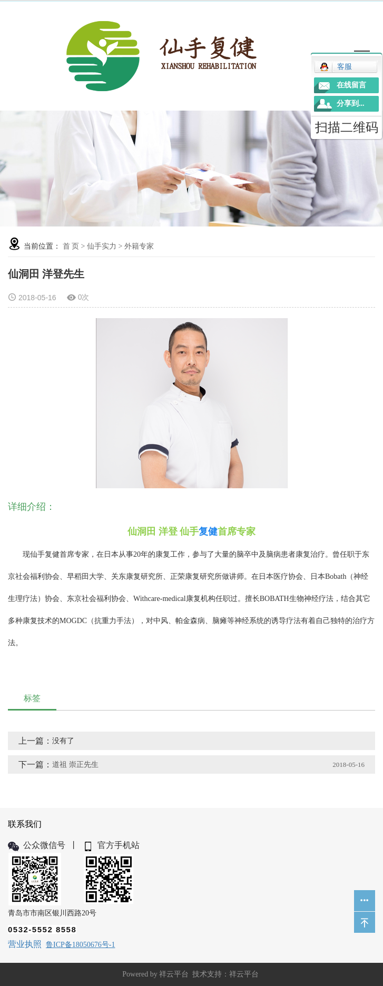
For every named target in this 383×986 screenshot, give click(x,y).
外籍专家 (139, 246)
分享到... (351, 103)
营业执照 (25, 944)
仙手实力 (101, 246)
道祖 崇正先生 (75, 764)
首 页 (71, 246)
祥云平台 (174, 974)
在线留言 (351, 85)
